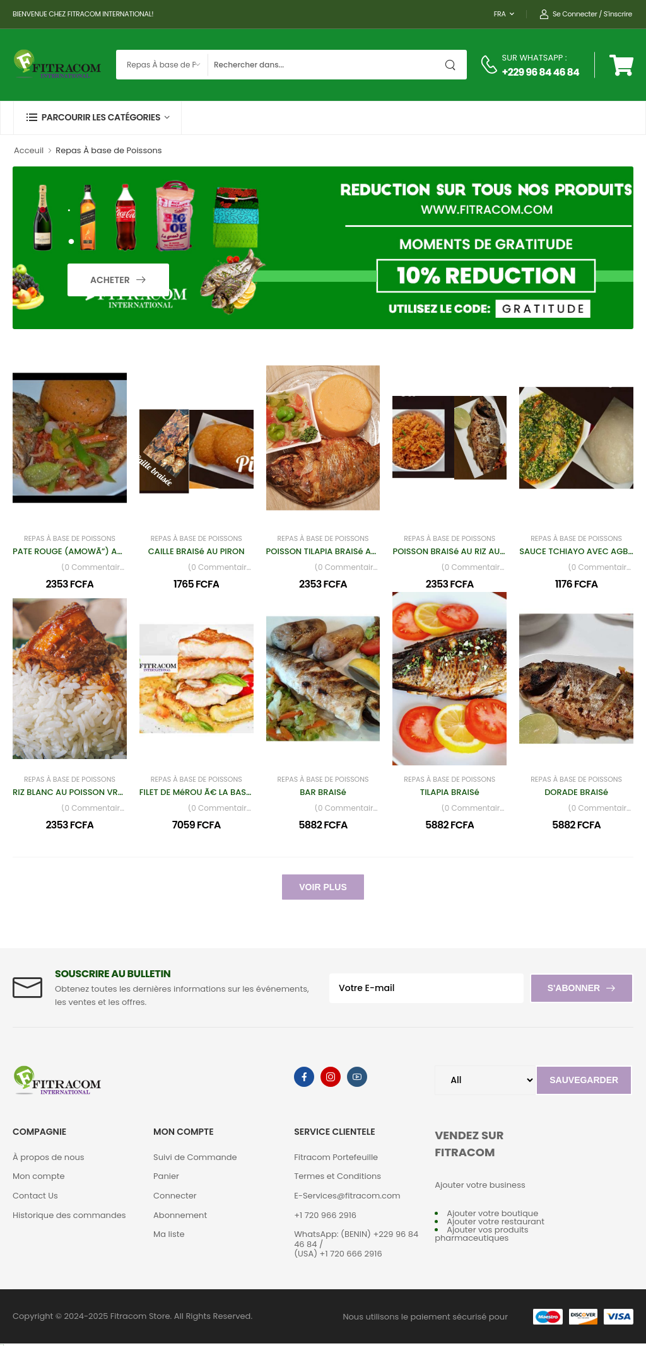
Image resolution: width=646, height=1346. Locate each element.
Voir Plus (322, 887)
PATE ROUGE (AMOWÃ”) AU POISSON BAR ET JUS (110, 551)
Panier (166, 1176)
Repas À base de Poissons (69, 538)
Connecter (175, 1196)
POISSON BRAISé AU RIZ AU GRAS (458, 551)
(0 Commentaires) (94, 567)
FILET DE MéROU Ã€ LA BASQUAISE (207, 792)
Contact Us (35, 1196)
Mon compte (39, 1176)
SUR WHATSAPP (532, 58)
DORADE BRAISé (576, 792)
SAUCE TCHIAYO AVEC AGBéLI (578, 551)
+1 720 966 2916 (325, 1215)
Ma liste (168, 1234)
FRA (500, 14)
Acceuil (29, 150)
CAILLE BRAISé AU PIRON (196, 551)
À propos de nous (49, 1157)
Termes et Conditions (337, 1176)
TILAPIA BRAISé (449, 792)
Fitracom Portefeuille (336, 1157)
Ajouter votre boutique (492, 1213)
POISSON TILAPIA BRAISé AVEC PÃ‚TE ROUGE (353, 551)
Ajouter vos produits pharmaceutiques (481, 1234)
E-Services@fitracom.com (347, 1196)
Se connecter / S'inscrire (585, 14)
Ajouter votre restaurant (495, 1221)
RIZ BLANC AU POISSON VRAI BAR (78, 792)
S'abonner (574, 988)
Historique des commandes (69, 1215)
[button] (97, 118)
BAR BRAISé (323, 792)
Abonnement (180, 1215)
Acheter (111, 280)
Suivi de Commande (195, 1157)
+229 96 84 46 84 (540, 72)
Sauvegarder (583, 1080)
